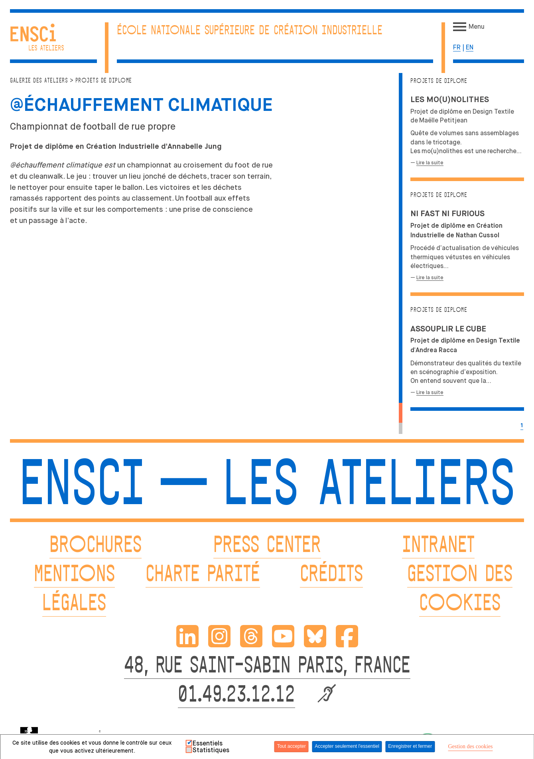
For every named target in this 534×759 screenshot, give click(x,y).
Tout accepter (291, 746)
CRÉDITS (331, 575)
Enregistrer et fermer (410, 746)
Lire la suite (429, 163)
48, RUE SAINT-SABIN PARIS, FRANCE (267, 666)
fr (457, 47)
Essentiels (208, 743)
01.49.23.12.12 (236, 696)
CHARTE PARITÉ (203, 575)
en (469, 47)
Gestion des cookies (470, 746)
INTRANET (438, 546)
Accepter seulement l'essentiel (347, 746)
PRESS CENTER (267, 546)
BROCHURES (95, 546)
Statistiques (211, 750)
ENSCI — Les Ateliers (267, 488)
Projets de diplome (438, 81)
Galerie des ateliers (39, 80)
